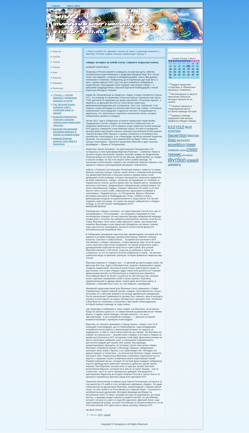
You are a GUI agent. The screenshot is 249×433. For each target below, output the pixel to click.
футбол (177, 160)
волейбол (176, 144)
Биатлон (57, 78)
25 (175, 75)
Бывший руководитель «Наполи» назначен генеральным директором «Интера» (67, 121)
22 (193, 72)
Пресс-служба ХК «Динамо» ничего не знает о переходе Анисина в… (124, 51)
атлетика (174, 131)
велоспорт (183, 140)
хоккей (89, 258)
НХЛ (180, 126)
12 (179, 69)
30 (197, 75)
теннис (175, 154)
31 (170, 78)
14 (188, 69)
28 (188, 75)
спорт (192, 149)
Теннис (56, 67)
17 (170, 72)
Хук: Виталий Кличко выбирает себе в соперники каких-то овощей (64, 108)
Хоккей (56, 62)
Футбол (56, 57)
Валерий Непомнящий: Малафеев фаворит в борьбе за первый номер (66, 132)
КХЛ (88, 97)
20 (184, 72)
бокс (172, 140)
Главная (55, 6)
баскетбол (177, 135)
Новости (57, 51)
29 (193, 75)
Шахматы (57, 83)
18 (175, 72)
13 (184, 69)
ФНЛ (188, 127)
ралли (183, 150)
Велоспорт (58, 88)
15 (193, 69)
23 (197, 72)
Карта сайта (73, 6)
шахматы (174, 164)
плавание (173, 149)
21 (188, 72)
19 (179, 72)
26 (179, 75)
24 (170, 75)
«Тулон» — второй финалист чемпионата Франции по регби (65, 98)
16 (197, 69)
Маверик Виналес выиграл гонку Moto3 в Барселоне (65, 141)
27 (184, 75)
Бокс (55, 72)
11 (175, 69)
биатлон (193, 135)
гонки (191, 144)
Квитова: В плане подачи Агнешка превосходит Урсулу (115, 54)
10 (170, 69)
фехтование (187, 155)
